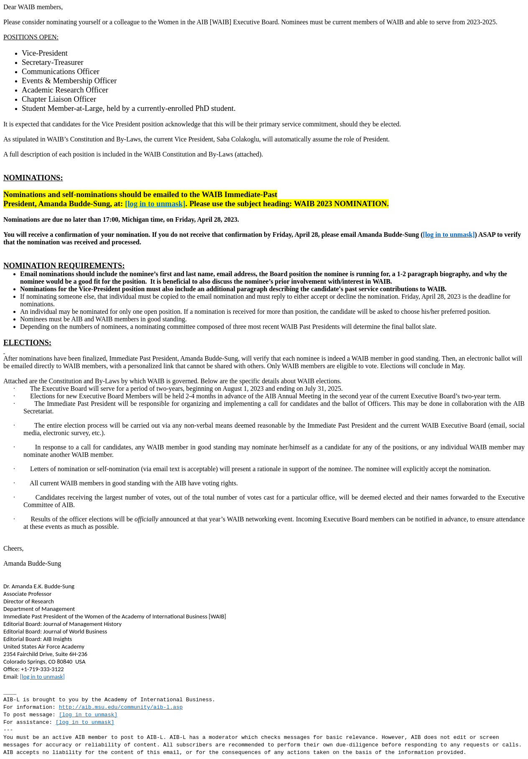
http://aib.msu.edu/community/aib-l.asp (121, 707)
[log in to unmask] (155, 203)
